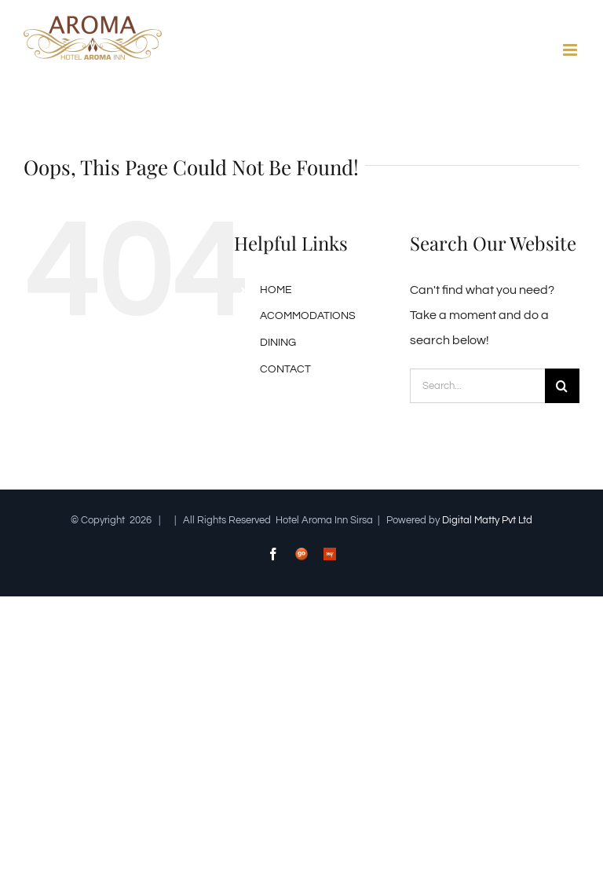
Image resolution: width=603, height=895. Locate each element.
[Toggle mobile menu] (571, 50)
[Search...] (477, 386)
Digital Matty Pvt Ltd (487, 520)
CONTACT (285, 369)
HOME (276, 289)
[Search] (562, 386)
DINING (278, 342)
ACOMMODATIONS (308, 315)
